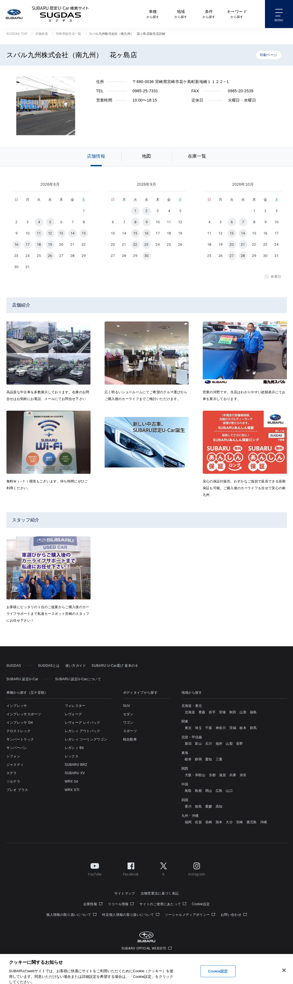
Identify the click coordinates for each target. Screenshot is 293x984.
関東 (184, 721)
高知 (219, 806)
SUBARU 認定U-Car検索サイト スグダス (60, 14)
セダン (128, 714)
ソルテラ (13, 781)
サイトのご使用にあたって (162, 904)
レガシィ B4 (74, 748)
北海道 (190, 712)
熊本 (219, 822)
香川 (188, 806)
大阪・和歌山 (195, 775)
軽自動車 (130, 739)
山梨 (229, 744)
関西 (184, 769)
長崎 (208, 822)
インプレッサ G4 (19, 723)
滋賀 (222, 775)
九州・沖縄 (190, 816)
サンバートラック (20, 739)
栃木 (242, 728)
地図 (146, 156)
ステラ (11, 773)
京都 (212, 775)
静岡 (198, 759)
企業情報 (92, 904)
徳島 (198, 806)
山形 (242, 712)
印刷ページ (268, 55)
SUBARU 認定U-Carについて (78, 679)
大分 (229, 822)
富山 (198, 744)
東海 (184, 753)
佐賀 (198, 822)
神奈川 (221, 728)
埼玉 (198, 728)
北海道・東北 (191, 706)
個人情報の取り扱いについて (71, 915)
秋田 (232, 712)
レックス (72, 756)
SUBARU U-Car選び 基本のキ (115, 666)
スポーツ (130, 731)
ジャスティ (15, 765)
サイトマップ (124, 893)
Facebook (131, 868)
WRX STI (72, 790)
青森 (202, 712)
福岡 (188, 822)
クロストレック (18, 731)
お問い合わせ (234, 915)
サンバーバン (16, 748)
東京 (188, 728)
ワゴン (128, 723)
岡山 (208, 791)
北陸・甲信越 (191, 737)
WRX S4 (71, 781)
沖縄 (263, 822)
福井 (219, 744)
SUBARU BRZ (76, 765)
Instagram (196, 868)
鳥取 (188, 791)
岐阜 (188, 759)
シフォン (13, 756)
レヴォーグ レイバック (82, 723)
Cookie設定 (201, 904)
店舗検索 (41, 33)
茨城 (232, 728)
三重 (219, 759)
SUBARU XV (75, 773)
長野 (239, 744)
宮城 (222, 712)
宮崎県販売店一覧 (68, 33)
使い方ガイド (75, 666)
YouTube (94, 868)
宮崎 (239, 822)
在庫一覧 (197, 156)
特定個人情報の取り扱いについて (130, 915)
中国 (184, 784)
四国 (184, 800)
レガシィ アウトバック (82, 731)
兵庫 (232, 775)
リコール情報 (121, 904)
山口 (229, 791)
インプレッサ (16, 706)
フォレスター (75, 706)
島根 (198, 791)
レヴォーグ (73, 714)
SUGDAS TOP (16, 33)
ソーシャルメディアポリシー (190, 915)
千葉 (208, 728)
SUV (126, 706)
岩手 (212, 712)
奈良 (243, 775)
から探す (152, 14)
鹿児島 (251, 822)
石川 (208, 744)
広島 (219, 791)
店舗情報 (96, 156)
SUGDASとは (48, 666)
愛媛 (208, 806)
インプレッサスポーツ (23, 714)
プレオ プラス (17, 790)
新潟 (188, 744)
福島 (253, 712)
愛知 (208, 759)
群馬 (253, 728)
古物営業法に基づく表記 (160, 893)
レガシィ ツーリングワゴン (86, 739)
